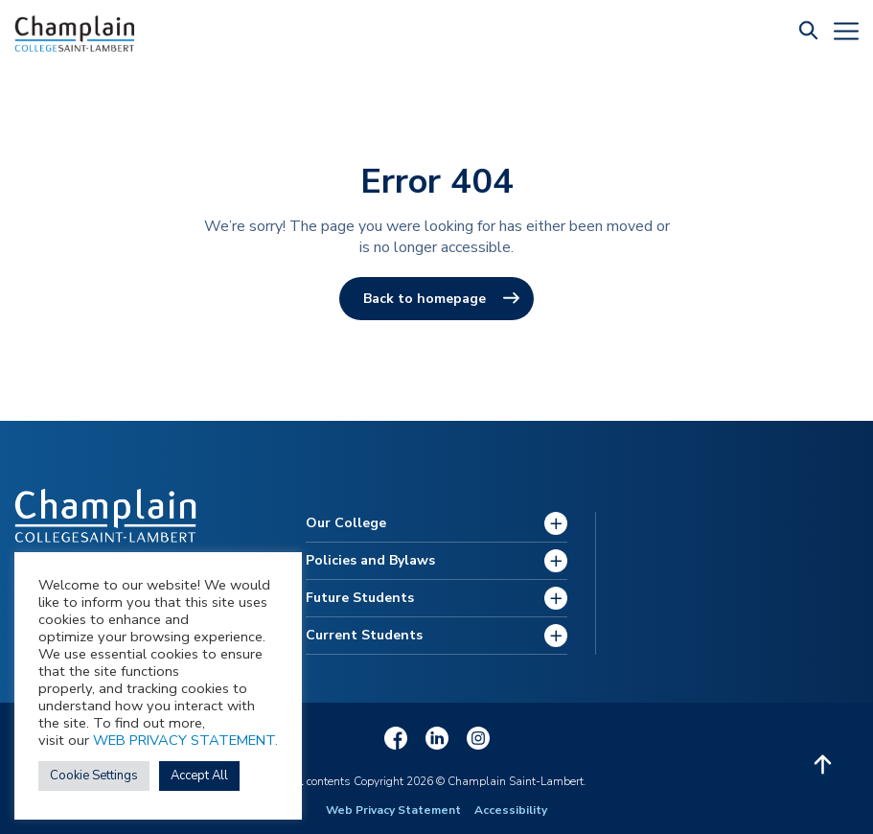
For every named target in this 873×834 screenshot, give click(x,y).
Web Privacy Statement (393, 810)
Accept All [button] (199, 775)
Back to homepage (424, 299)
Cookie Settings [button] (94, 775)
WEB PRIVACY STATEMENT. (185, 740)
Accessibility (510, 810)
